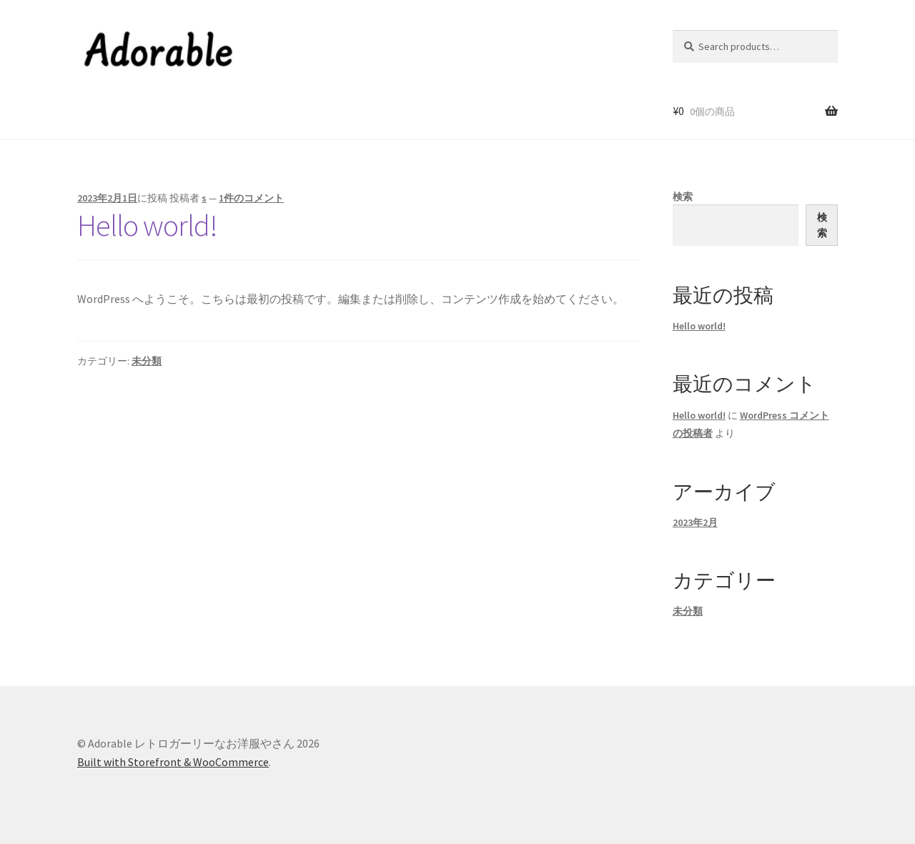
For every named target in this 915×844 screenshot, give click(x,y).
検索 (683, 196)
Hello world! (147, 225)
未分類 (147, 360)
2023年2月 (695, 522)
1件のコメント (251, 198)
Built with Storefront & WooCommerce (173, 762)
